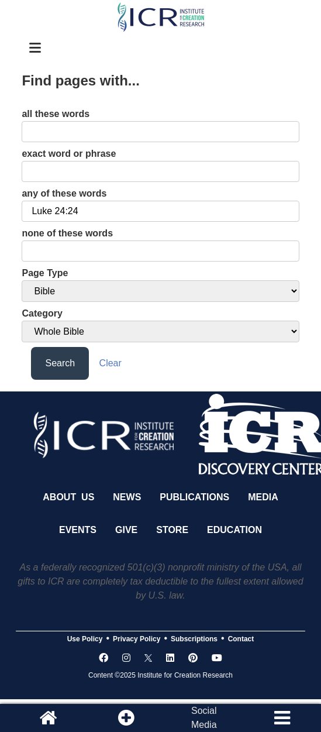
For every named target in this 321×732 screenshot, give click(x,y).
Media (263, 497)
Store (172, 530)
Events (77, 530)
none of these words (67, 233)
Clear (110, 363)
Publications (194, 497)
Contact (241, 639)
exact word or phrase (69, 154)
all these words (55, 114)
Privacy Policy (136, 639)
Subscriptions (194, 639)
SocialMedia (204, 718)
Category (42, 313)
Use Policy (85, 639)
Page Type (45, 273)
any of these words (64, 193)
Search (60, 363)
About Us (68, 497)
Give (126, 530)
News (127, 497)
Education (234, 530)
